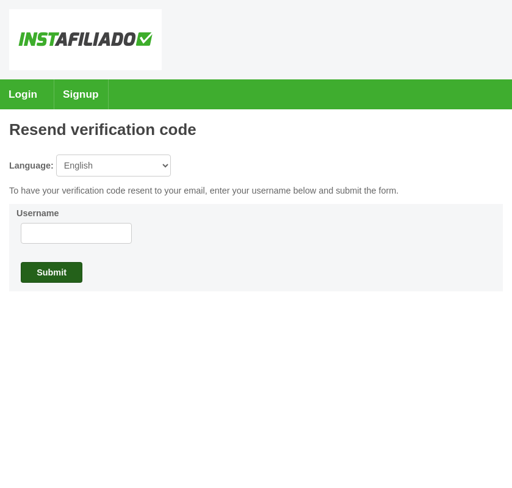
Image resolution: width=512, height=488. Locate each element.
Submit (52, 272)
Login (23, 94)
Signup (81, 94)
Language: (90, 165)
